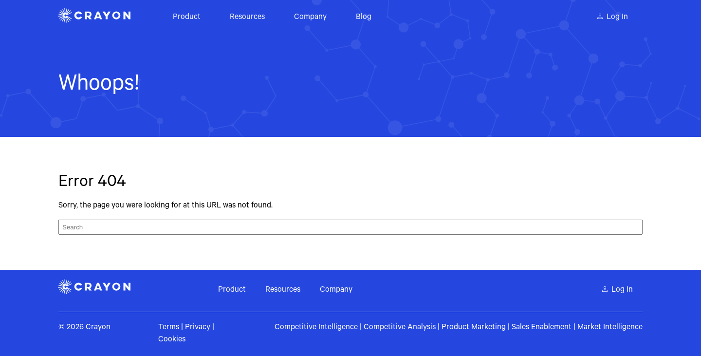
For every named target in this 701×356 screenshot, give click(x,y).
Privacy (197, 327)
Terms (168, 327)
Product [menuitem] (187, 17)
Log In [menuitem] (617, 17)
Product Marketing (474, 327)
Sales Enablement (542, 327)
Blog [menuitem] (363, 17)
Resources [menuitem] (247, 17)
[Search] (350, 227)
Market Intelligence (610, 327)
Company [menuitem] (310, 17)
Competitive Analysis (400, 327)
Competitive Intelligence (316, 327)
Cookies (171, 340)
